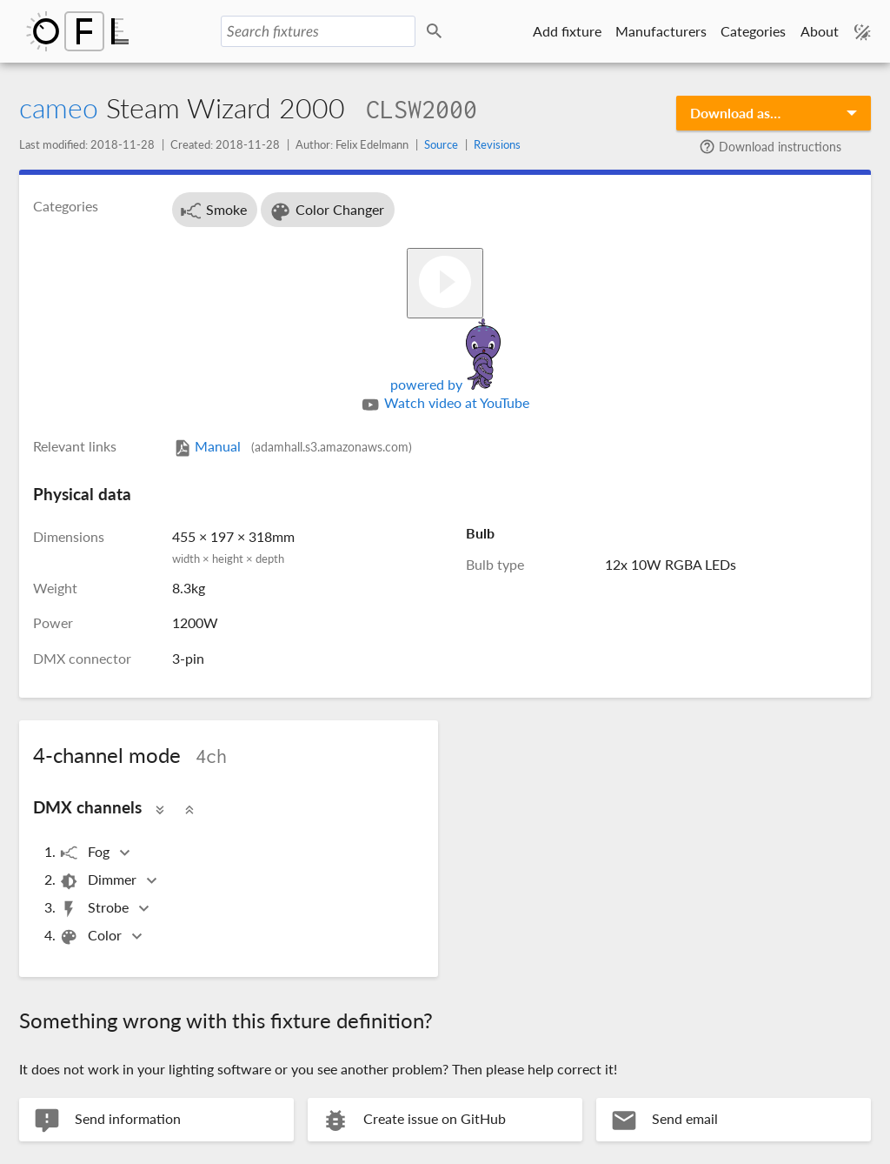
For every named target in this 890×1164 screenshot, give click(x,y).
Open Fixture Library (77, 31)
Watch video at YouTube (444, 404)
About (819, 31)
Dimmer (99, 881)
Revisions (497, 144)
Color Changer (326, 212)
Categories (753, 31)
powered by (445, 384)
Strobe (95, 909)
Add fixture (567, 31)
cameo (58, 107)
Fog (85, 853)
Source (441, 144)
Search (437, 32)
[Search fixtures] (318, 31)
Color (91, 937)
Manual (292, 446)
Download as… (735, 112)
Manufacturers (661, 31)
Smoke (213, 212)
